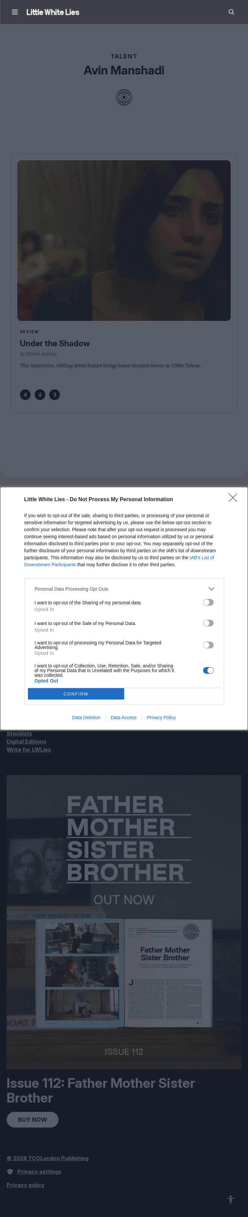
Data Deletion (86, 717)
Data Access (123, 717)
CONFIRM (76, 693)
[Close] (235, 499)
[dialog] (124, 608)
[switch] (208, 602)
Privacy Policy (161, 717)
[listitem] (124, 588)
